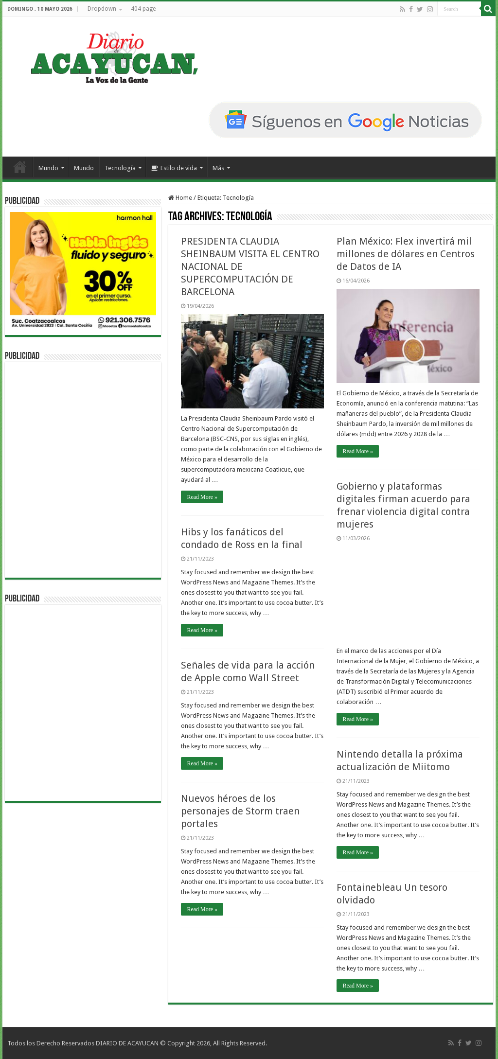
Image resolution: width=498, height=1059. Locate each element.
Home (180, 197)
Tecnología (120, 168)
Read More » (202, 497)
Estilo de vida (174, 168)
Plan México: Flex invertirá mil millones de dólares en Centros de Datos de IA (406, 253)
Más (218, 168)
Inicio (20, 167)
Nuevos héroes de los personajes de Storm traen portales (240, 811)
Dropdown (102, 8)
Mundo (48, 168)
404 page (143, 8)
